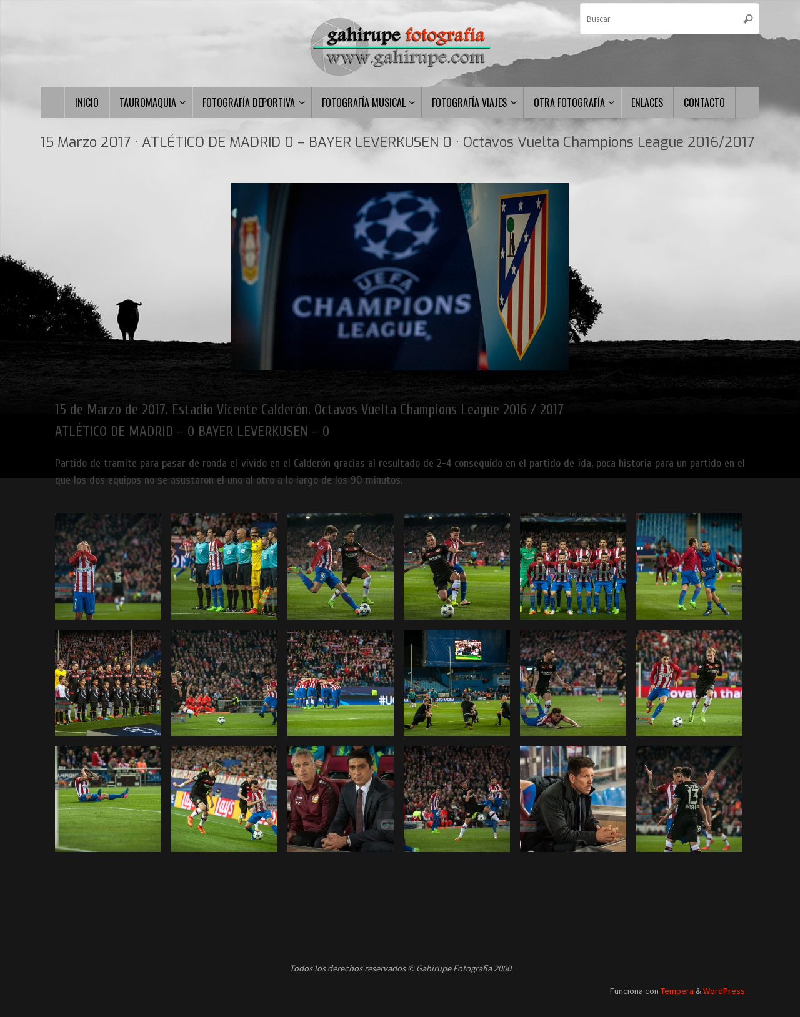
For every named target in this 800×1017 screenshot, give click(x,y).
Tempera (677, 990)
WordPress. (725, 990)
